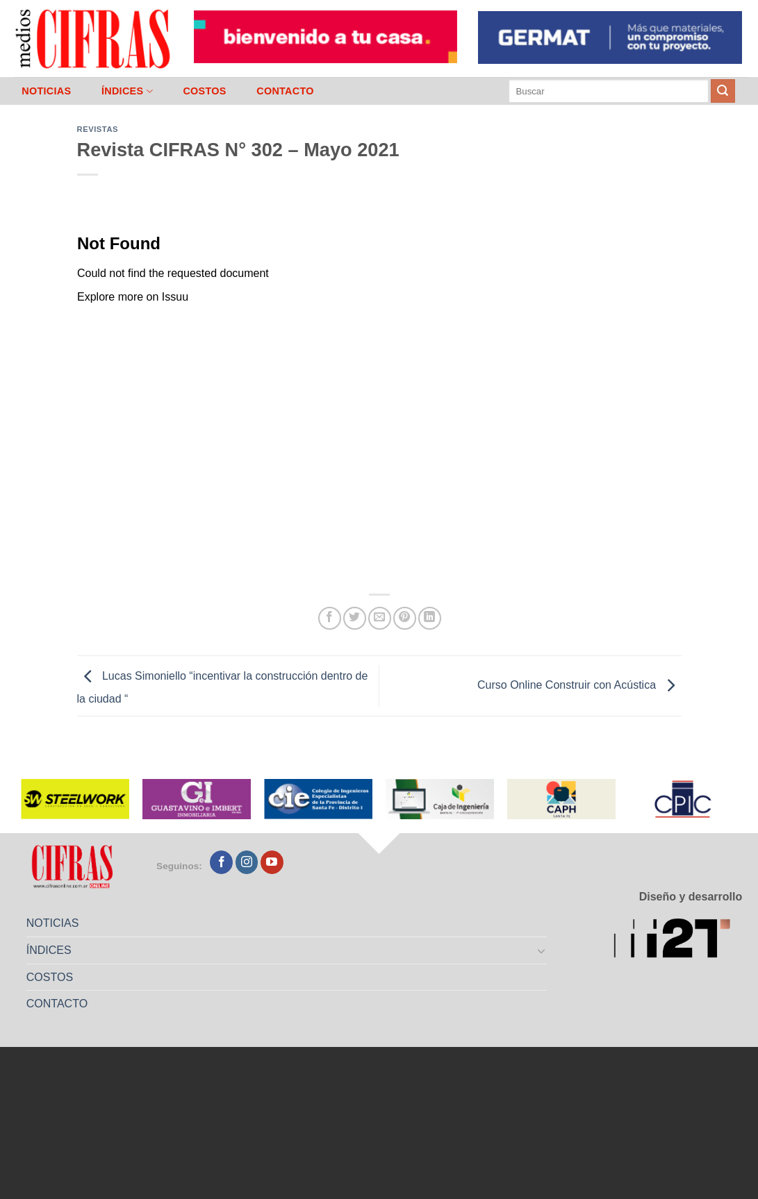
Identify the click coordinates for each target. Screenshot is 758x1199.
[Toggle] (541, 950)
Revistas (98, 129)
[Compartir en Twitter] (354, 618)
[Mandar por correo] (379, 618)
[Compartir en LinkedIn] (429, 618)
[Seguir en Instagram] (247, 862)
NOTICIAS (46, 91)
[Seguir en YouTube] (272, 862)
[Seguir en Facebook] (221, 862)
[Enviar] (722, 91)
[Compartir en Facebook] (329, 618)
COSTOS (204, 91)
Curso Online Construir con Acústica (579, 685)
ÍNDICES (127, 91)
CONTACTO (285, 91)
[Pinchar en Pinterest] (404, 618)
